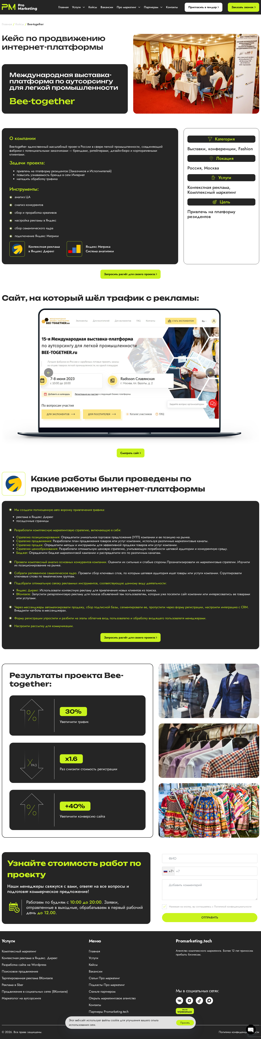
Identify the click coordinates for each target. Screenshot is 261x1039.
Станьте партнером (102, 991)
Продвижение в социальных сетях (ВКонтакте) (35, 991)
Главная (63, 7)
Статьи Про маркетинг (104, 978)
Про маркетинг (128, 7)
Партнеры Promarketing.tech (109, 1011)
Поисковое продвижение (20, 971)
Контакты (172, 7)
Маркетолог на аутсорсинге (21, 998)
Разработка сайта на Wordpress (24, 964)
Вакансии (107, 7)
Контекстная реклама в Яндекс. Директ (29, 958)
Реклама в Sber (12, 984)
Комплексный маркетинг (19, 951)
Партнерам (153, 7)
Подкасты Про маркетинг (107, 984)
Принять (185, 1023)
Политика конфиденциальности (239, 1032)
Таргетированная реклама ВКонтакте (27, 978)
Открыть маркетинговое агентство (112, 998)
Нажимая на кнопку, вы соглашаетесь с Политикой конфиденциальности (210, 906)
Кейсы (92, 7)
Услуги (78, 7)
